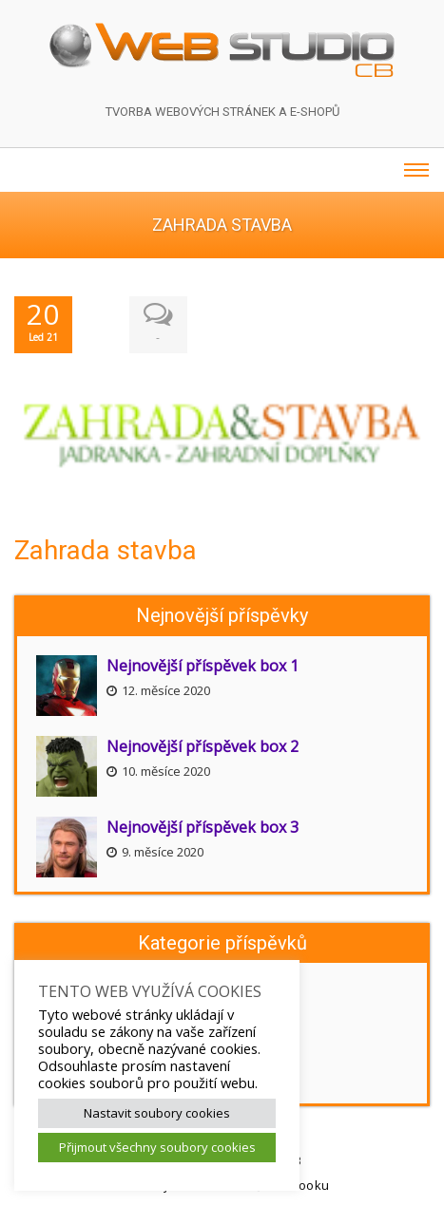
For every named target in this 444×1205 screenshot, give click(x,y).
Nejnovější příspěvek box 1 (202, 664)
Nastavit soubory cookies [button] (157, 1112)
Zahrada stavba (105, 549)
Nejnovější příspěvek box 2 (202, 745)
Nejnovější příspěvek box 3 (202, 826)
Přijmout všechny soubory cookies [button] (157, 1147)
